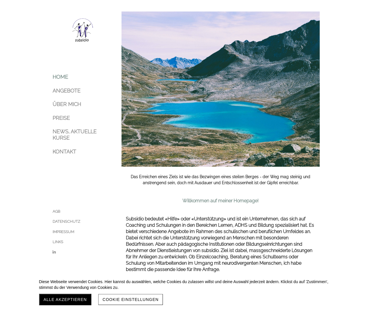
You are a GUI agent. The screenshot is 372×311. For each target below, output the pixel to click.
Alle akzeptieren (65, 299)
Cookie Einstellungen (131, 299)
